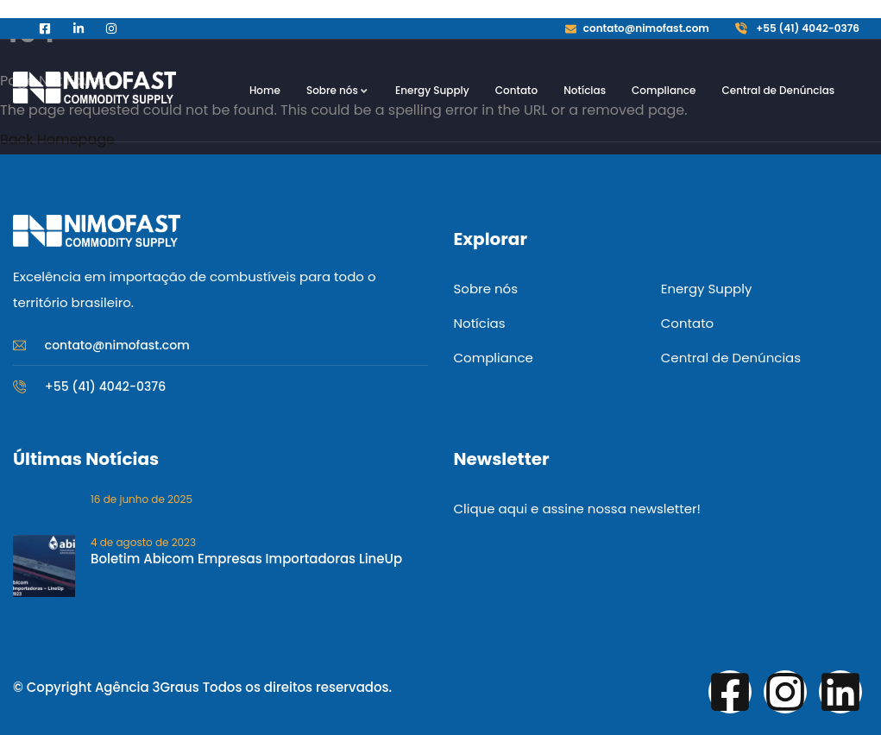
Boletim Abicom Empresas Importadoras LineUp (246, 559)
